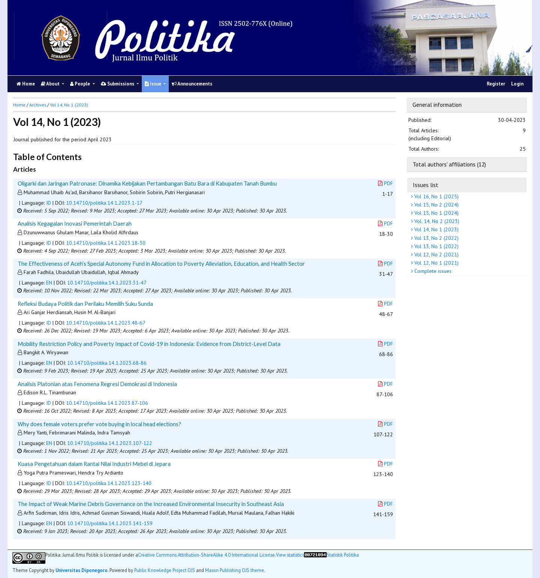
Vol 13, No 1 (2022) (436, 246)
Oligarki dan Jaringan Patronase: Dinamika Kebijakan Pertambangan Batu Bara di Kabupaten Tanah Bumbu (147, 183)
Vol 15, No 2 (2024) (436, 204)
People (80, 84)
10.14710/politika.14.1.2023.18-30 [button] (106, 243)
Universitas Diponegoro (82, 570)
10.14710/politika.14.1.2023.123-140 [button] (109, 483)
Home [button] (19, 105)
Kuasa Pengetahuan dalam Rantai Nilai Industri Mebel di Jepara (94, 463)
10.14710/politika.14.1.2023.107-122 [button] (109, 443)
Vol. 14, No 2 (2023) (436, 221)
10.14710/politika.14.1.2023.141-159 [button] (110, 523)
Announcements (192, 84)
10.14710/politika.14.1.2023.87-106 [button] (107, 403)
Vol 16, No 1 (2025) (436, 196)
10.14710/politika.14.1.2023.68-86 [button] (107, 362)
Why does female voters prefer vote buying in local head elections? (99, 424)
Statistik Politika (343, 555)
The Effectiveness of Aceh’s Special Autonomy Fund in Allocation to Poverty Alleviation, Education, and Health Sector (161, 263)
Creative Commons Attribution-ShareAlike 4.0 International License (206, 555)
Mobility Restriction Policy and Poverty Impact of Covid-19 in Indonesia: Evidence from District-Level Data (149, 343)
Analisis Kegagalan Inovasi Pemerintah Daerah (75, 223)
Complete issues (432, 271)
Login (517, 84)
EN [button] (49, 282)
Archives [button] (37, 105)
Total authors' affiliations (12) (449, 164)
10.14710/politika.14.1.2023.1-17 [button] (104, 202)
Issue (153, 84)
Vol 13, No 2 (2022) (436, 238)
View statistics (290, 555)
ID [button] (48, 202)
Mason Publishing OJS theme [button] (234, 570)
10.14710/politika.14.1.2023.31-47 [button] (107, 282)
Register (496, 84)
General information (437, 104)
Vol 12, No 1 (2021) (436, 262)
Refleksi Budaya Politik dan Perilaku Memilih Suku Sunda (85, 303)
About (51, 84)
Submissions (118, 84)
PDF (385, 183)
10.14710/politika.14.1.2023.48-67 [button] (106, 322)
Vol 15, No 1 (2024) (436, 213)
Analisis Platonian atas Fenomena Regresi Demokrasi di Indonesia (97, 383)
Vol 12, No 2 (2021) (436, 254)
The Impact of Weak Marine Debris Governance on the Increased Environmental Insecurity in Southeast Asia (151, 503)
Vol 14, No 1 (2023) (436, 229)
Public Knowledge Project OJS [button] (164, 570)
